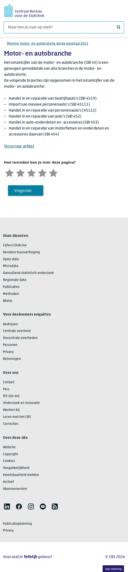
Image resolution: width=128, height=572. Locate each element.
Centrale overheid (17, 331)
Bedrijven (10, 324)
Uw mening (113, 569)
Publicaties (11, 287)
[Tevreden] (42, 172)
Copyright (10, 454)
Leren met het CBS (17, 417)
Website (9, 447)
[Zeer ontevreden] (9, 172)
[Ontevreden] (20, 172)
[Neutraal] (31, 172)
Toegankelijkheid (16, 468)
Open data (11, 259)
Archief (8, 482)
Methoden (11, 294)
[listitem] (7, 506)
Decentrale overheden (20, 338)
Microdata (10, 266)
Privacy (8, 352)
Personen (10, 345)
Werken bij (11, 410)
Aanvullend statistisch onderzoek (28, 273)
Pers (6, 389)
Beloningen (12, 359)
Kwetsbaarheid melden (21, 475)
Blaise (7, 301)
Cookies (9, 461)
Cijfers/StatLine (15, 245)
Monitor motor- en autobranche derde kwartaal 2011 (47, 43)
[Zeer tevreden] (53, 172)
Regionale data (14, 280)
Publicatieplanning (17, 523)
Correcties (10, 424)
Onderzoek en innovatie (21, 403)
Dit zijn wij (11, 396)
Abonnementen (15, 489)
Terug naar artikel (19, 146)
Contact (8, 382)
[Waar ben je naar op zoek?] (64, 27)
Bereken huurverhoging (21, 252)
